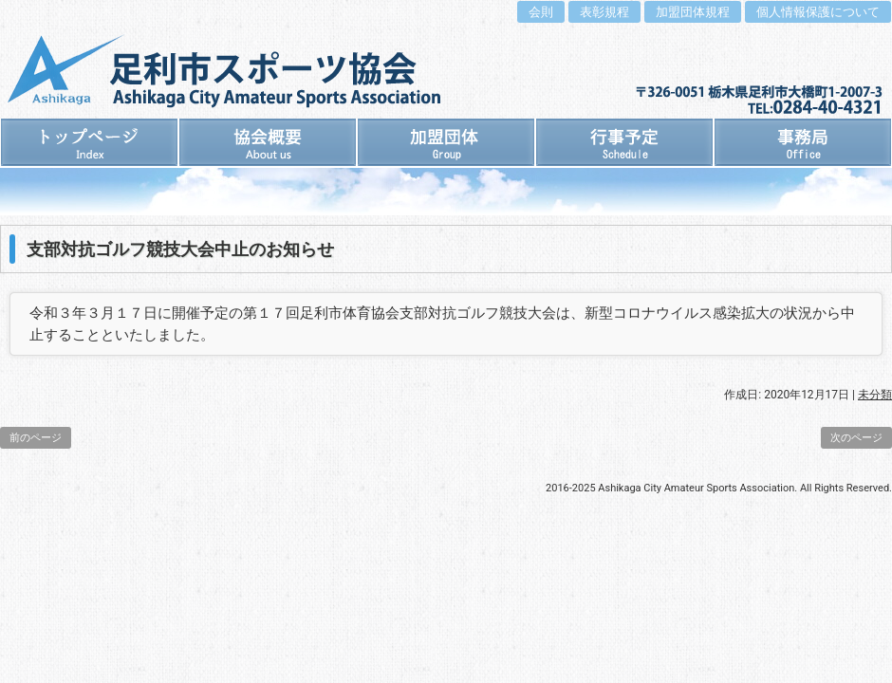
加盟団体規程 (693, 12)
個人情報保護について (818, 12)
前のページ (35, 438)
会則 (541, 12)
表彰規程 (604, 12)
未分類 (875, 394)
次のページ (856, 438)
